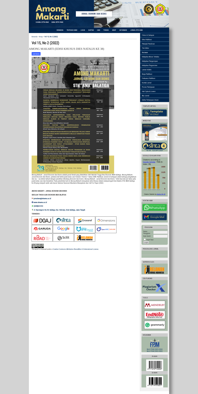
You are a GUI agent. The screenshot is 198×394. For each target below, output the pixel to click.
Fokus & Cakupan (148, 35)
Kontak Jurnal (146, 83)
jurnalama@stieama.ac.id (42, 198)
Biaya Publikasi (147, 74)
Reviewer (145, 52)
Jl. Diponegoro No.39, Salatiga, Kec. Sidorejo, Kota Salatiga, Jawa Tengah (60, 210)
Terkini (106, 30)
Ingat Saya (149, 240)
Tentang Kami (72, 30)
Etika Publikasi (147, 40)
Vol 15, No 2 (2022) (51, 37)
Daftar (91, 30)
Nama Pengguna (146, 232)
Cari (98, 30)
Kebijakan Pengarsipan (150, 61)
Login (83, 30)
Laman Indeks (147, 70)
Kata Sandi (147, 236)
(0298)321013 (38, 206)
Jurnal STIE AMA (136, 30)
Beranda (60, 30)
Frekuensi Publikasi (148, 78)
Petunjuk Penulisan (148, 44)
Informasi (123, 30)
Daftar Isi (36, 54)
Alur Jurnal (145, 96)
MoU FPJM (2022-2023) (155, 351)
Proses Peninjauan (148, 87)
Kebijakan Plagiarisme (149, 65)
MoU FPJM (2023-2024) (155, 349)
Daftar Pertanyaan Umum (150, 100)
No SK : (155, 151)
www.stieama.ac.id (40, 202)
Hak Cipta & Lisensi (149, 91)
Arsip (114, 30)
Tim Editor (145, 48)
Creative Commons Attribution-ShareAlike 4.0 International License (75, 249)
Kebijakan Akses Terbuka (150, 57)
